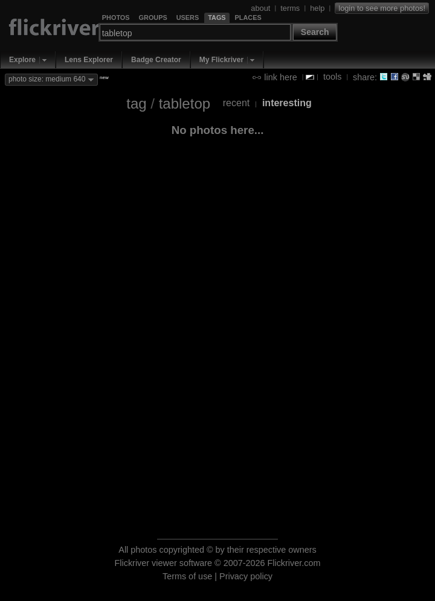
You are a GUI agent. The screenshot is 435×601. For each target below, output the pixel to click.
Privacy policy (245, 576)
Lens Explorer (89, 60)
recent (236, 103)
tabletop (184, 103)
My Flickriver (221, 60)
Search (315, 32)
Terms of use (187, 576)
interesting (287, 103)
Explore (22, 60)
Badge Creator (156, 60)
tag (136, 103)
